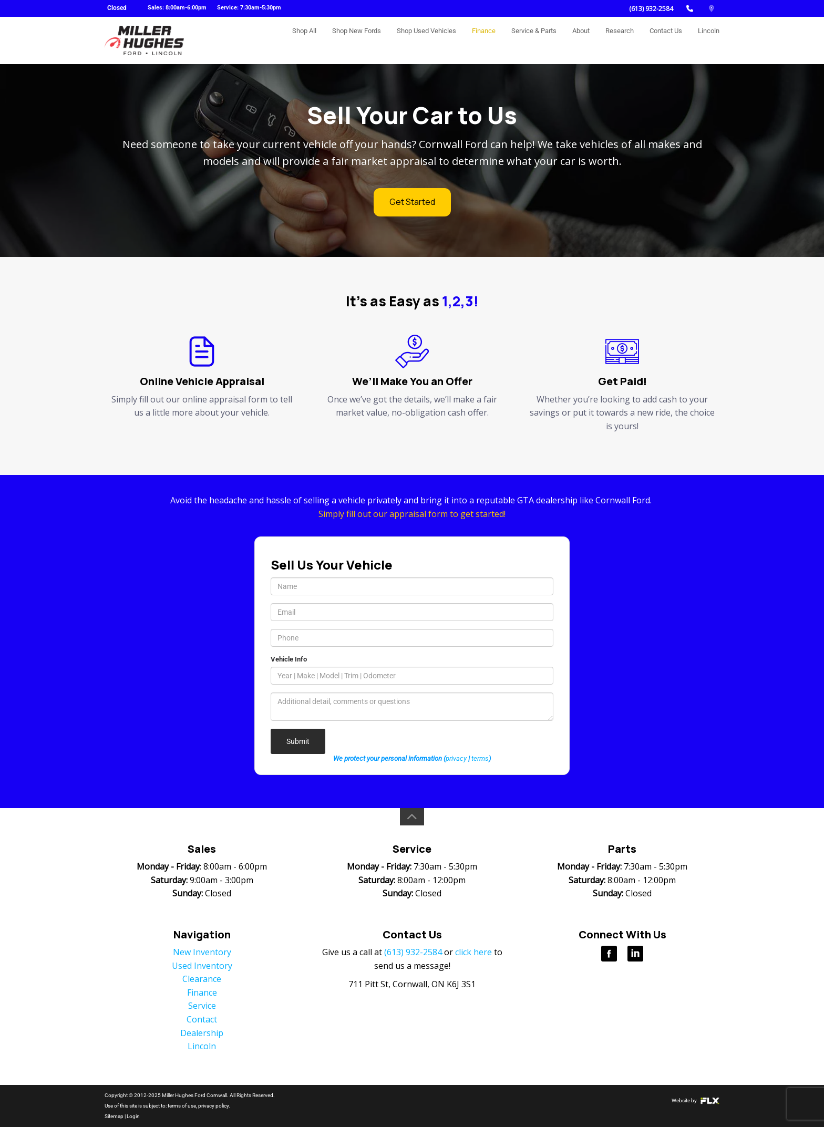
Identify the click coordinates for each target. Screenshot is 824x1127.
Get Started (412, 202)
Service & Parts (534, 40)
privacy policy (213, 1106)
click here (473, 952)
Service (202, 1005)
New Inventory (202, 952)
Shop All (304, 40)
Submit (298, 741)
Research (619, 40)
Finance (484, 40)
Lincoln (708, 40)
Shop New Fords (356, 40)
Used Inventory (202, 965)
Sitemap (114, 1116)
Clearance (201, 979)
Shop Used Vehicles (426, 40)
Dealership (201, 1033)
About (581, 40)
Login (133, 1116)
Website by (695, 1100)
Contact (202, 1019)
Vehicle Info (289, 659)
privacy (456, 758)
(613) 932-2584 (651, 8)
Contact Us (666, 40)
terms (480, 758)
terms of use (182, 1106)
